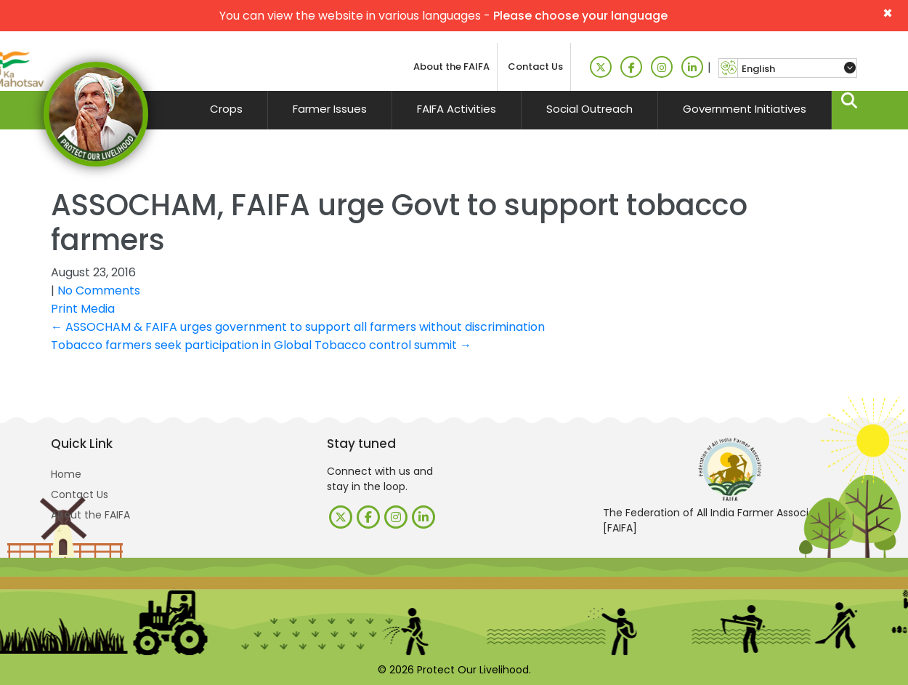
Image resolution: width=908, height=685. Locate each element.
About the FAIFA (451, 66)
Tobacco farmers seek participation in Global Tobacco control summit (261, 345)
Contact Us (535, 66)
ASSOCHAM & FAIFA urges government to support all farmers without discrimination (298, 327)
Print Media (83, 308)
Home (66, 474)
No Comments (98, 290)
